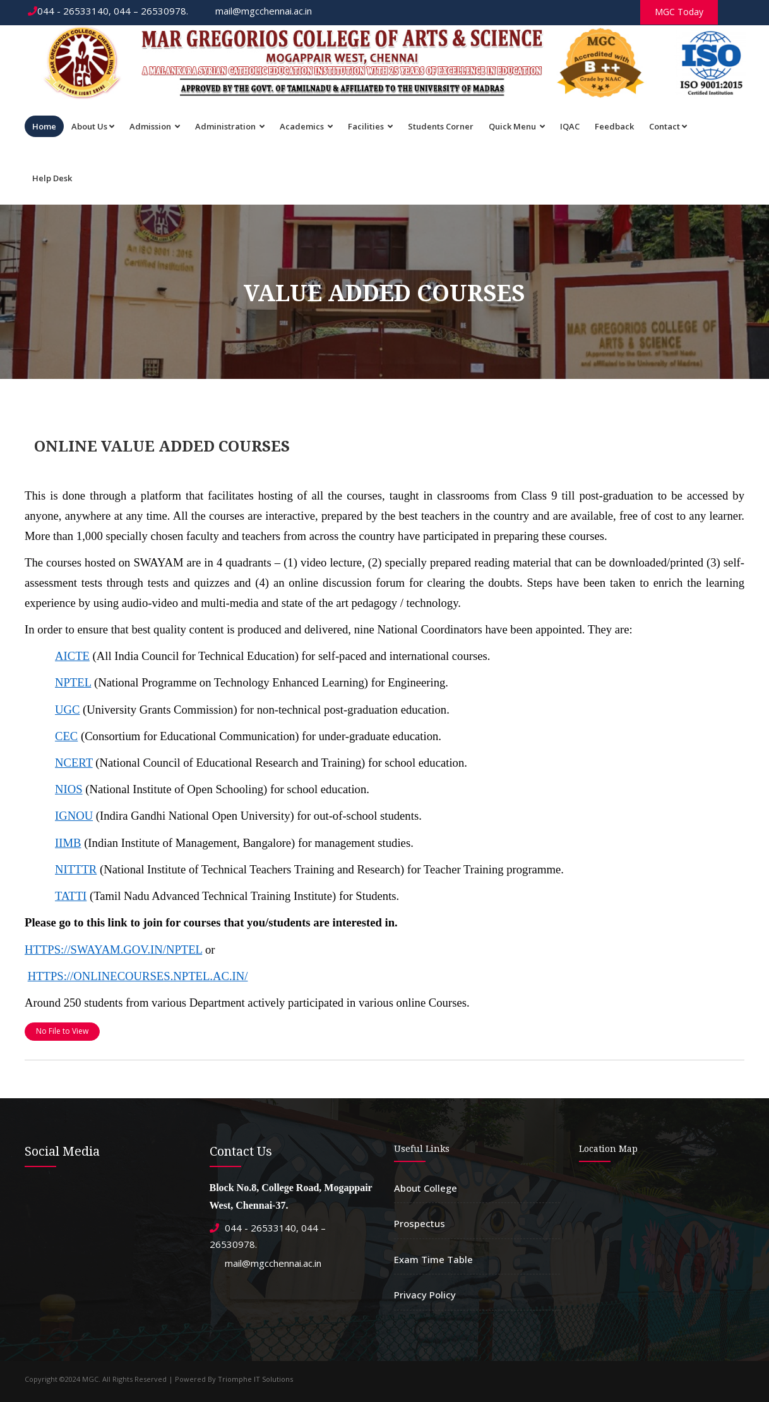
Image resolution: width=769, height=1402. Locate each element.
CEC (66, 736)
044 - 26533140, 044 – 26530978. (108, 10)
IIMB (68, 842)
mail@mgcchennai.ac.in (257, 10)
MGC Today (679, 12)
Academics (306, 126)
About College (425, 1188)
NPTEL (73, 682)
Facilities (370, 126)
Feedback (614, 126)
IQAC (570, 126)
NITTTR (76, 869)
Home (44, 126)
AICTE (72, 655)
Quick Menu (517, 126)
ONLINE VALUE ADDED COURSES (162, 446)
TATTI (70, 895)
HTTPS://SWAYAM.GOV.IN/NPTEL (113, 949)
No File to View (62, 1031)
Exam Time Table (433, 1259)
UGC (67, 709)
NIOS (69, 789)
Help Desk (52, 178)
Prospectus (419, 1223)
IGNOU (74, 815)
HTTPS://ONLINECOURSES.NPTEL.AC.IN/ (138, 976)
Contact (668, 126)
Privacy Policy (425, 1294)
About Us (92, 126)
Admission (154, 126)
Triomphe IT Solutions (255, 1379)
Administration (230, 126)
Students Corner (441, 126)
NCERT (74, 762)
